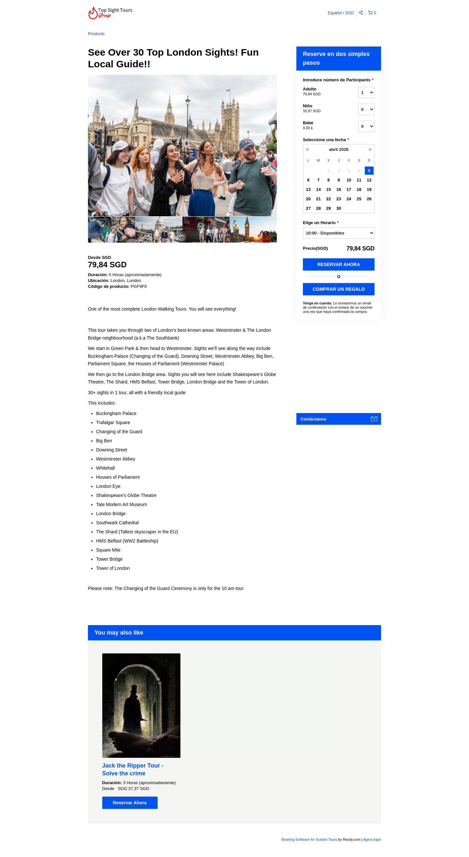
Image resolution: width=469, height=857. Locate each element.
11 (359, 180)
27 (308, 208)
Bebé (322, 125)
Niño (322, 108)
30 (338, 208)
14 (318, 189)
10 (349, 180)
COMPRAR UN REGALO (339, 289)
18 (359, 189)
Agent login (372, 839)
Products (96, 33)
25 (359, 198)
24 (349, 198)
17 (349, 189)
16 (338, 189)
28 (318, 208)
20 (308, 198)
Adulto (322, 92)
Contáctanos (313, 419)
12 (369, 180)
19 (369, 189)
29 (328, 208)
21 (318, 198)
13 (308, 189)
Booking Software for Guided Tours (309, 839)
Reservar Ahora (338, 264)
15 (328, 189)
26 (369, 198)
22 (328, 198)
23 (338, 198)
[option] (111, 230)
